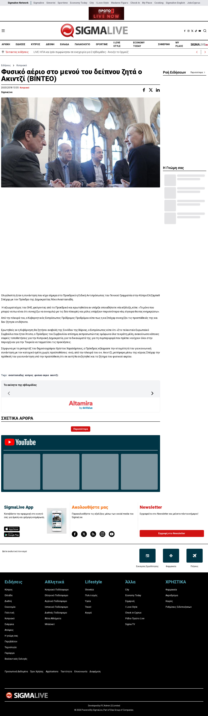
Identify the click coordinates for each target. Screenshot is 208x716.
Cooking (159, 2)
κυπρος (29, 375)
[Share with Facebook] (144, 90)
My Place (147, 2)
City (92, 2)
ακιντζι (54, 375)
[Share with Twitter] (150, 90)
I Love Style (102, 2)
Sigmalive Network (18, 2)
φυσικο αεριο (41, 375)
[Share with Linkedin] (157, 90)
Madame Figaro (119, 2)
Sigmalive (38, 2)
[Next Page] (152, 393)
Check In (135, 2)
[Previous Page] (9, 393)
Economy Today (78, 2)
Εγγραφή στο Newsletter (171, 533)
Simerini (50, 2)
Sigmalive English (175, 2)
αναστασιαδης (16, 375)
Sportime (63, 2)
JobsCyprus (193, 2)
